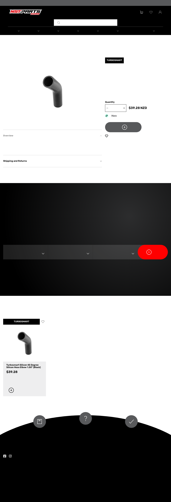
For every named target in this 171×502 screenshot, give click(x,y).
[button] (18, 30)
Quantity (110, 102)
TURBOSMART (21, 322)
